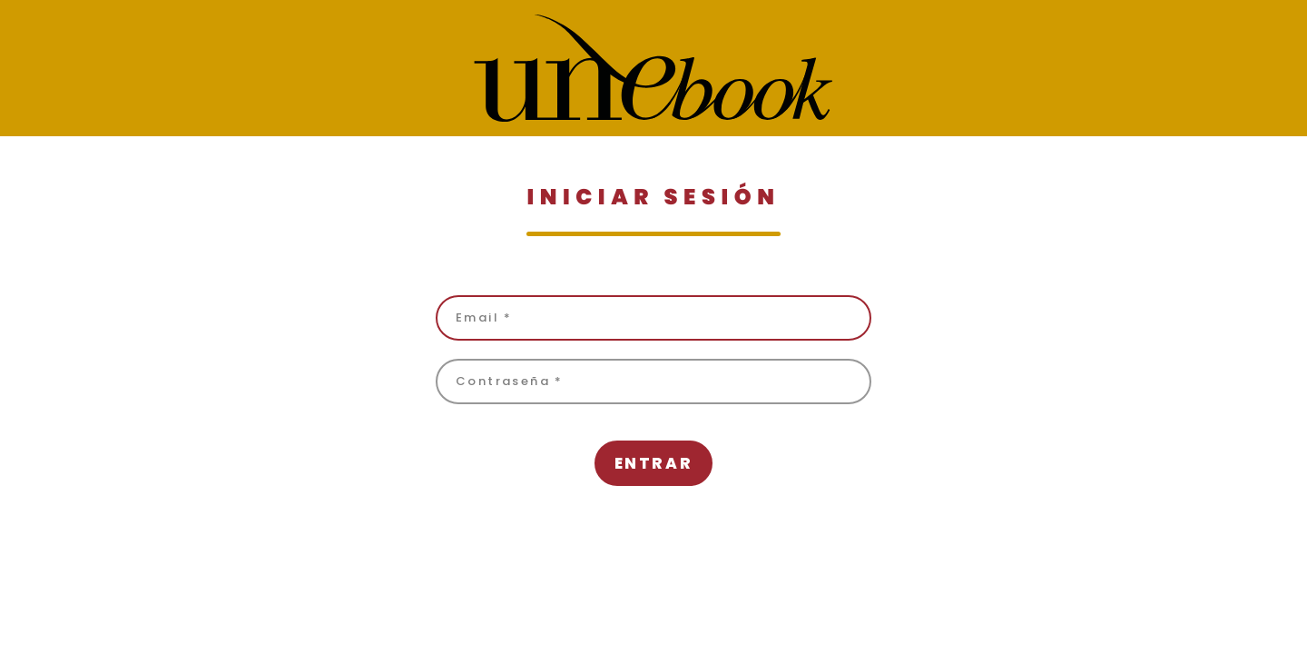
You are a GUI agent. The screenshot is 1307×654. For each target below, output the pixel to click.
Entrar (653, 463)
